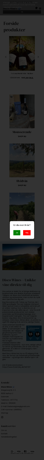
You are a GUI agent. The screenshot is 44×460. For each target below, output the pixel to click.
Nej (26, 232)
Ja (17, 232)
